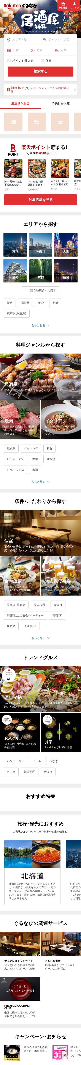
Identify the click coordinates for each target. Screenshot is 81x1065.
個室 (46, 60)
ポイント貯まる (20, 60)
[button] (27, 31)
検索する (41, 71)
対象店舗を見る (41, 200)
